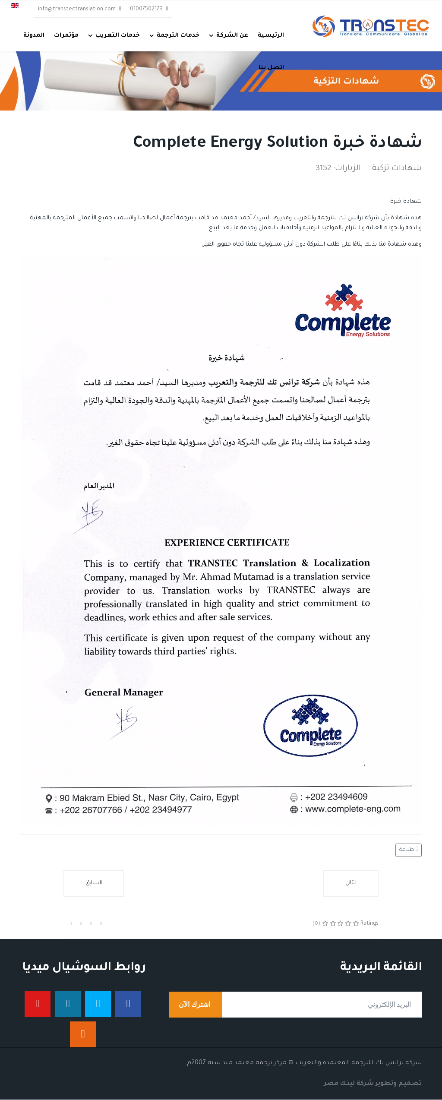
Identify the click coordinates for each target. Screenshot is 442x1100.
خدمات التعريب (117, 35)
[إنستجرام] (83, 1035)
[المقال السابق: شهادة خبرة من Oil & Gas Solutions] (93, 884)
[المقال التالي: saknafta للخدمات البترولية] (351, 884)
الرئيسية (271, 35)
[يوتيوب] (38, 1005)
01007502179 (146, 9)
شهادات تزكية (397, 169)
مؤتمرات (66, 35)
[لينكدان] (68, 1005)
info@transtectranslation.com (77, 9)
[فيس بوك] (128, 1005)
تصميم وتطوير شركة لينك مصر (373, 1084)
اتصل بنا (271, 68)
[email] (295, 1005)
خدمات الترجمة (178, 35)
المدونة (33, 35)
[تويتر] (98, 1005)
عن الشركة (232, 35)
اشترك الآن (195, 1005)
